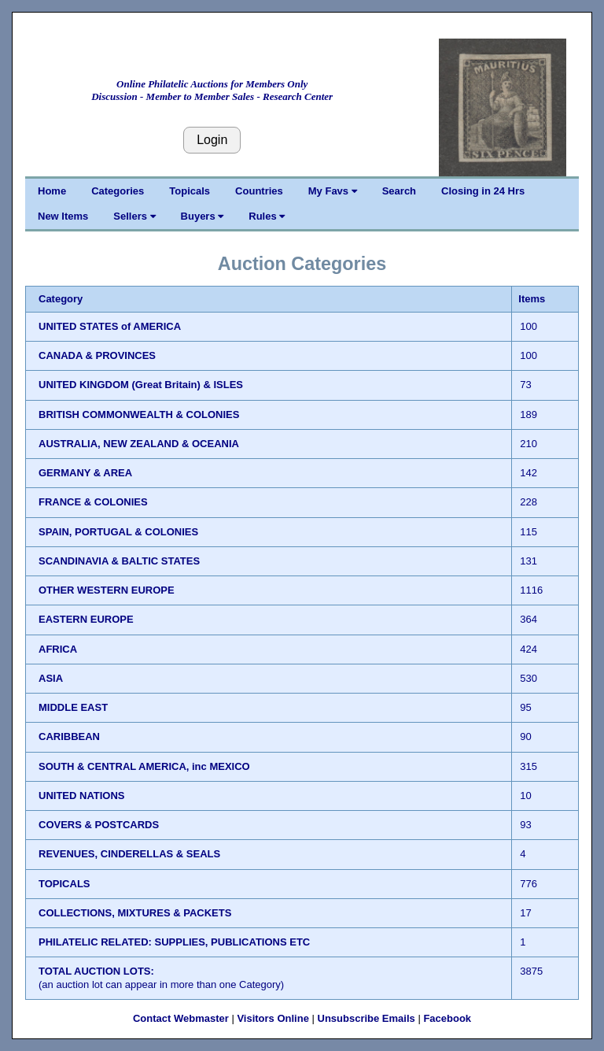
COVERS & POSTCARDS (99, 825)
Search (399, 191)
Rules (267, 216)
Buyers (202, 216)
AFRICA (58, 649)
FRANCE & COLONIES (93, 502)
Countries (259, 191)
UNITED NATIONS (82, 795)
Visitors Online (273, 1018)
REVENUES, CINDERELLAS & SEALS (129, 854)
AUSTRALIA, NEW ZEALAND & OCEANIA (139, 444)
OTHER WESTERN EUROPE (107, 590)
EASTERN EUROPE (86, 619)
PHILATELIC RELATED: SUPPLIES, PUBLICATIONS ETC (174, 942)
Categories (117, 191)
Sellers (134, 216)
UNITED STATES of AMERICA (110, 326)
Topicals (189, 191)
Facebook (447, 1018)
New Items (63, 216)
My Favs (332, 191)
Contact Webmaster (181, 1018)
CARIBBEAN (69, 736)
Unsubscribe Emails (366, 1018)
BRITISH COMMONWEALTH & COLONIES (139, 414)
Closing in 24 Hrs (483, 191)
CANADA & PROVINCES (97, 355)
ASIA (51, 678)
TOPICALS (64, 884)
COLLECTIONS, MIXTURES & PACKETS (135, 913)
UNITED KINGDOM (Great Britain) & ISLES (141, 384)
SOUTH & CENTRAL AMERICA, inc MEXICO (144, 766)
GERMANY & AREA (85, 473)
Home (52, 191)
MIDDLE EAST (73, 707)
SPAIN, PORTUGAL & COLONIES (118, 532)
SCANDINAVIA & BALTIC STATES (119, 561)
